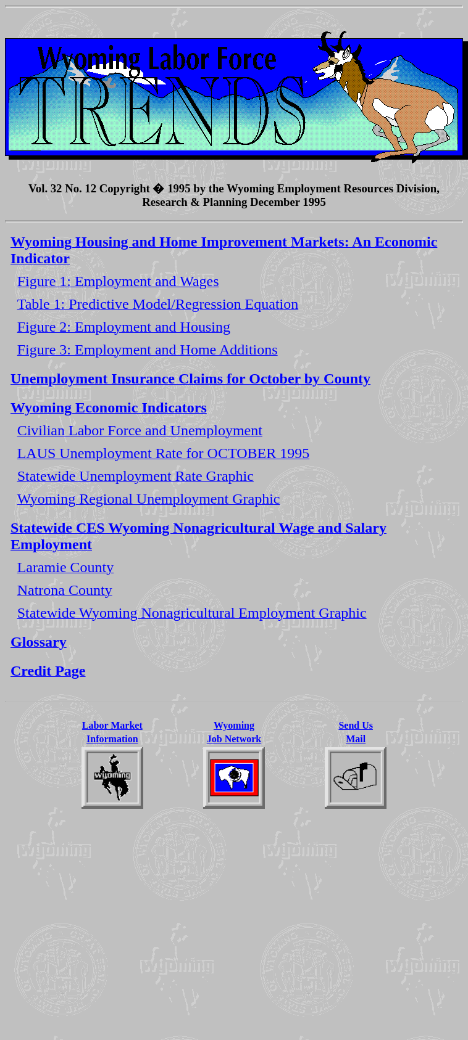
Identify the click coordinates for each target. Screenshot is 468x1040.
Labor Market (112, 725)
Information (112, 739)
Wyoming (234, 725)
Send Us (355, 725)
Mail (356, 739)
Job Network (234, 739)
